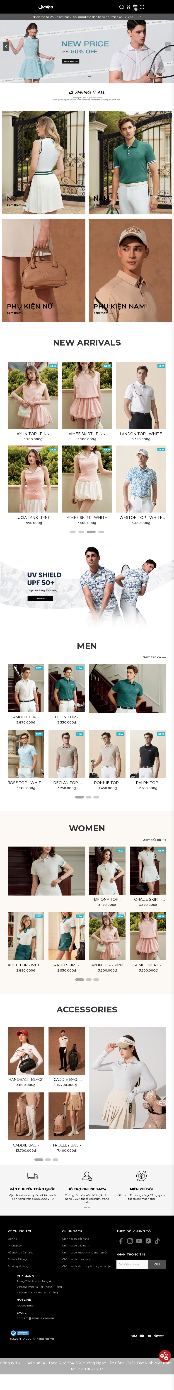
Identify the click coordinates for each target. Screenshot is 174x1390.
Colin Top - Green (66, 717)
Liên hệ (12, 1238)
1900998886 (25, 1305)
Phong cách (16, 1245)
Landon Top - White (141, 434)
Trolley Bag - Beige (66, 1145)
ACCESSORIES (87, 1009)
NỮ (12, 198)
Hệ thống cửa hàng (21, 1252)
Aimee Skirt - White (87, 517)
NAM (101, 198)
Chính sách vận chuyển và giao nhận (86, 1266)
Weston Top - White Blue (140, 517)
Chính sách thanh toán (77, 1259)
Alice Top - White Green (26, 965)
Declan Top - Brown (66, 783)
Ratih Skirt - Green (67, 965)
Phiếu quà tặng (18, 1266)
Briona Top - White (107, 899)
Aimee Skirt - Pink (87, 434)
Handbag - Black (25, 1079)
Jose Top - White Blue (26, 783)
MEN (87, 646)
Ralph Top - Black (148, 783)
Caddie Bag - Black (67, 1079)
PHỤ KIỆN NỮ (30, 306)
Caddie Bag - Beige (26, 1145)
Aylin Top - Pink (33, 434)
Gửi (157, 1264)
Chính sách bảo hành (76, 1245)
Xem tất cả (154, 657)
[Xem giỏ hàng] (135, 7)
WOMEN (87, 828)
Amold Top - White (26, 717)
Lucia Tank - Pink (33, 517)
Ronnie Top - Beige (107, 783)
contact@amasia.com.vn (35, 1318)
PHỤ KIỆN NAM (119, 306)
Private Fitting (17, 1259)
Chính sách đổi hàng (75, 1238)
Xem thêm (17, 205)
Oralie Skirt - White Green (148, 899)
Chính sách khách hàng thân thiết (84, 1252)
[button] (6, 46)
